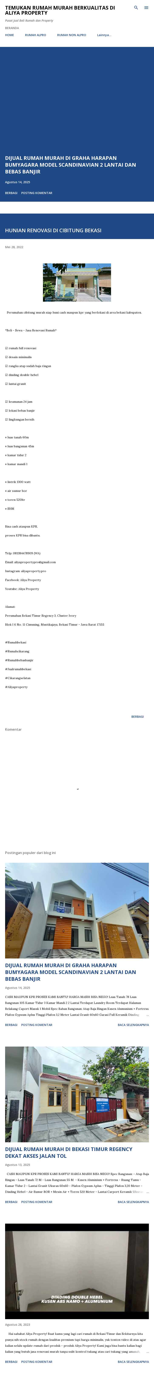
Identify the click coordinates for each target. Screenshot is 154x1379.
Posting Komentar (36, 193)
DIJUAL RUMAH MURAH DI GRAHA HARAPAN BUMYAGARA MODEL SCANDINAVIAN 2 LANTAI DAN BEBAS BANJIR (70, 164)
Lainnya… (104, 35)
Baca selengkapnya (133, 1025)
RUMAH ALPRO (35, 35)
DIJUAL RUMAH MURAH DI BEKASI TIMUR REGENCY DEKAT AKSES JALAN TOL (68, 1152)
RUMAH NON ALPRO (71, 35)
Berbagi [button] (11, 193)
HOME (9, 35)
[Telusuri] (136, 7)
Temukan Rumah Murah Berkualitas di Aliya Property (60, 10)
